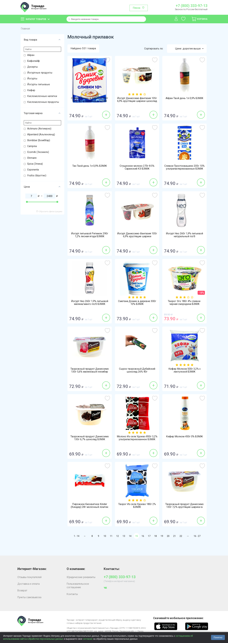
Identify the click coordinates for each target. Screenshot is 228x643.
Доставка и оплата (28, 583)
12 (117, 536)
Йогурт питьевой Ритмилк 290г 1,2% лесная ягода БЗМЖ (89, 235)
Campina (32, 146)
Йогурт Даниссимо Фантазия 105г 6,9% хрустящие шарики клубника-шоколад (137, 236)
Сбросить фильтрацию (49, 211)
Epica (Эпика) (35, 163)
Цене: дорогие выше (189, 48)
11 (111, 536)
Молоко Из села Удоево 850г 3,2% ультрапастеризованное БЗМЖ (137, 438)
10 (105, 536)
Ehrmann (32, 157)
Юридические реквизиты (81, 577)
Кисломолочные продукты (43, 101)
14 (130, 536)
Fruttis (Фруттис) (36, 175)
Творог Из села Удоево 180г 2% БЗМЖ (137, 505)
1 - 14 (76, 536)
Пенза (136, 7)
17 (149, 536)
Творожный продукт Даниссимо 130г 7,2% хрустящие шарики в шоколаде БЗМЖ (184, 507)
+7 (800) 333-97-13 (191, 5)
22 (181, 536)
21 (174, 536)
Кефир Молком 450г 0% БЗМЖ (184, 436)
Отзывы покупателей (29, 577)
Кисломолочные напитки (42, 96)
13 (124, 536)
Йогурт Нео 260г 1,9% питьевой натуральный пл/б (184, 235)
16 (143, 536)
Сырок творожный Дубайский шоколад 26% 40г (137, 370)
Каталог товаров (36, 19)
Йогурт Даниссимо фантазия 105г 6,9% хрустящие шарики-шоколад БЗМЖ (137, 101)
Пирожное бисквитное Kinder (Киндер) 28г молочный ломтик (89, 505)
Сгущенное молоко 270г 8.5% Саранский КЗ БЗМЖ (137, 167)
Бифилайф (33, 60)
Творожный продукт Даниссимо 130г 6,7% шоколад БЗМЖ (89, 438)
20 (168, 536)
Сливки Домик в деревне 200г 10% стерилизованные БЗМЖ (89, 100)
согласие (87, 639)
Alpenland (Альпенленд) (41, 134)
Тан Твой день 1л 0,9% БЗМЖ (89, 165)
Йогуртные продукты (39, 72)
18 (155, 536)
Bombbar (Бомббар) (38, 140)
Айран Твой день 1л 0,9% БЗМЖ (184, 98)
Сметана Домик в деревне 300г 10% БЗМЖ (137, 302)
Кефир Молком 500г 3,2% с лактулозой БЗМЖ (184, 370)
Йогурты (32, 78)
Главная (25, 28)
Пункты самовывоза (29, 597)
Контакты (72, 594)
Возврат (22, 590)
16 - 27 (197, 536)
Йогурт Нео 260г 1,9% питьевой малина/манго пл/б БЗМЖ (89, 302)
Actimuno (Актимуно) (39, 128)
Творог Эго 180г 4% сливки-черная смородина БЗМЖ (184, 302)
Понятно (218, 637)
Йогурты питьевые (38, 84)
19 (162, 536)
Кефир (31, 90)
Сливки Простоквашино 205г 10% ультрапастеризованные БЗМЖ (184, 167)
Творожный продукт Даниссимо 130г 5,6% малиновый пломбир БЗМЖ (89, 371)
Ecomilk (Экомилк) (38, 152)
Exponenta (33, 169)
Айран (30, 55)
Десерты (32, 66)
